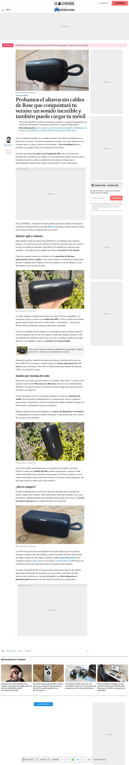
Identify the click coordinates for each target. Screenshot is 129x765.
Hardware (28, 651)
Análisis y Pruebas (22, 95)
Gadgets (20, 651)
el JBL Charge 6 (37, 561)
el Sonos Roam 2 (63, 561)
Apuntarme (116, 198)
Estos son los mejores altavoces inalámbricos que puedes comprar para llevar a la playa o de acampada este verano (56, 350)
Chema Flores (8, 145)
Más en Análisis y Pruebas (13, 660)
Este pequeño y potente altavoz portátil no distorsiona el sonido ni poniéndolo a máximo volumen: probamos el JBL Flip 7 (53, 129)
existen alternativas (67, 558)
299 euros (51, 227)
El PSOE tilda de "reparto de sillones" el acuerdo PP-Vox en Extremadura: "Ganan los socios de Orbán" (52, 45)
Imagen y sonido (11, 651)
